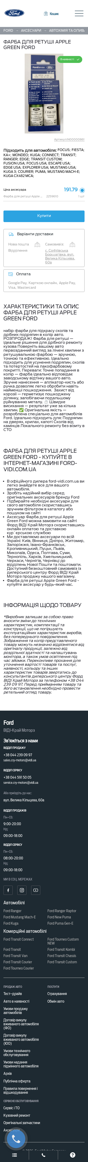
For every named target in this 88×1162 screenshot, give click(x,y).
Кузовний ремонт (16, 1115)
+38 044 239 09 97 (17, 755)
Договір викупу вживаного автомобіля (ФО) (21, 1024)
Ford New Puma (59, 917)
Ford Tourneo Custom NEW (63, 941)
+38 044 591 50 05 (17, 777)
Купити (44, 216)
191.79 (71, 189)
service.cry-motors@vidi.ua (20, 782)
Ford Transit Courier (17, 962)
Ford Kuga (10, 923)
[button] (50, 14)
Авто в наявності (16, 1001)
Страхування (57, 994)
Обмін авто (55, 1001)
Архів (7, 1073)
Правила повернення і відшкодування (20, 1090)
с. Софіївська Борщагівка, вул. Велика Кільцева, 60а (60, 256)
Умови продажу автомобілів (15, 1011)
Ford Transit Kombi (61, 949)
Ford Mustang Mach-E (19, 917)
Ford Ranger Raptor (61, 911)
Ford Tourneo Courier (18, 968)
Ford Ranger (12, 911)
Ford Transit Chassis (61, 956)
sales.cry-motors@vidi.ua (19, 760)
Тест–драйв (12, 994)
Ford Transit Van (15, 956)
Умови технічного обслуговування (16, 1053)
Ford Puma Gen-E (60, 923)
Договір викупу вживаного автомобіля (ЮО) (21, 1039)
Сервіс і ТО (11, 1108)
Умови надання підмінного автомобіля (20, 1064)
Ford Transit (12, 949)
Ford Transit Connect (18, 939)
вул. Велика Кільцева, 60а (23, 800)
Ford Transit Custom (62, 962)
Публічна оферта (16, 1081)
